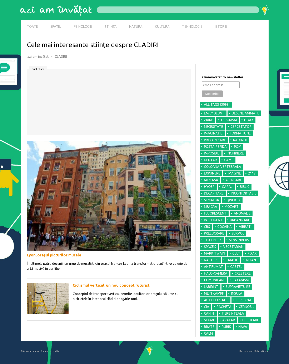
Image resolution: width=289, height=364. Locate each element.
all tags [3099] (217, 104)
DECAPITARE (214, 193)
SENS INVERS (239, 240)
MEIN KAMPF (214, 293)
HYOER (209, 186)
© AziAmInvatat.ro (30, 351)
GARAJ (227, 186)
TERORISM (228, 120)
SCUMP (209, 320)
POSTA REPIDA (215, 146)
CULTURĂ (162, 26)
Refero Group (261, 351)
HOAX (248, 120)
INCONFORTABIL (243, 193)
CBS (207, 226)
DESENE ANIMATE (245, 113)
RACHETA (223, 307)
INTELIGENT (213, 220)
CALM (208, 333)
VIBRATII (245, 226)
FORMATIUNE (240, 133)
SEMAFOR (211, 200)
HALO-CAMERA (215, 273)
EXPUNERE (212, 173)
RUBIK (226, 327)
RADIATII (240, 140)
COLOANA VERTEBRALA (222, 166)
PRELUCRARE (214, 233)
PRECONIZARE (215, 140)
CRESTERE (243, 273)
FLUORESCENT (215, 213)
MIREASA (211, 180)
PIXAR (252, 253)
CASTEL (236, 267)
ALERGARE (233, 180)
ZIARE (208, 120)
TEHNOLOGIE (192, 26)
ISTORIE (221, 26)
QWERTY (233, 200)
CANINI (209, 313)
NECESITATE (213, 126)
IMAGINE (234, 173)
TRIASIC (232, 260)
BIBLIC (244, 186)
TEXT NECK (213, 240)
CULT (236, 253)
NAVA (242, 327)
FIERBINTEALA (233, 313)
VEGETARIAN (233, 247)
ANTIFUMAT (213, 267)
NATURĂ (136, 26)
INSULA (236, 293)
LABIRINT (211, 287)
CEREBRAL (244, 300)
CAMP (228, 160)
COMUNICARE (214, 280)
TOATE (32, 26)
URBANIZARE (240, 220)
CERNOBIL (246, 307)
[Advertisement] (109, 103)
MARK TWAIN (214, 253)
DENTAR (210, 160)
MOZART (231, 206)
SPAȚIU (55, 26)
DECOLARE (250, 320)
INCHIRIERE (235, 153)
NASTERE (211, 260)
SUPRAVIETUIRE (238, 287)
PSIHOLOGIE (83, 26)
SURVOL (237, 233)
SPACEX (210, 247)
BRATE (209, 327)
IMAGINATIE (213, 133)
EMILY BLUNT (214, 113)
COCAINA (224, 226)
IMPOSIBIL (211, 153)
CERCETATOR (240, 126)
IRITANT (251, 260)
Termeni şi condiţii (50, 351)
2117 (252, 173)
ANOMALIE (242, 213)
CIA (206, 307)
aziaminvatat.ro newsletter (222, 77)
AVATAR (228, 320)
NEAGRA (210, 206)
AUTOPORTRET (216, 300)
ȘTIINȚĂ (111, 26)
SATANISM (241, 280)
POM (237, 146)
